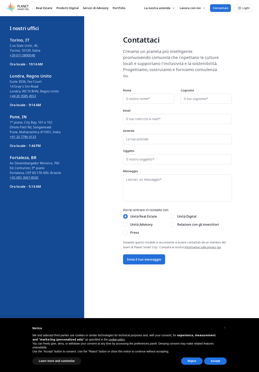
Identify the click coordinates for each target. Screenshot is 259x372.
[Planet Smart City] (17, 8)
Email (127, 110)
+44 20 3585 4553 (23, 96)
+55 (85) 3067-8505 (24, 177)
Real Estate (44, 8)
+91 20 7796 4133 (23, 137)
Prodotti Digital (67, 8)
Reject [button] (192, 361)
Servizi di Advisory (96, 8)
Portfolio (119, 8)
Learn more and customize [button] (57, 361)
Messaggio (130, 171)
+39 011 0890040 (22, 55)
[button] (224, 328)
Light (246, 8)
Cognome (187, 90)
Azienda (128, 131)
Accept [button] (215, 361)
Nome (127, 90)
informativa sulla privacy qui (203, 247)
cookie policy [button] (117, 339)
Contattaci (220, 8)
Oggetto (128, 151)
